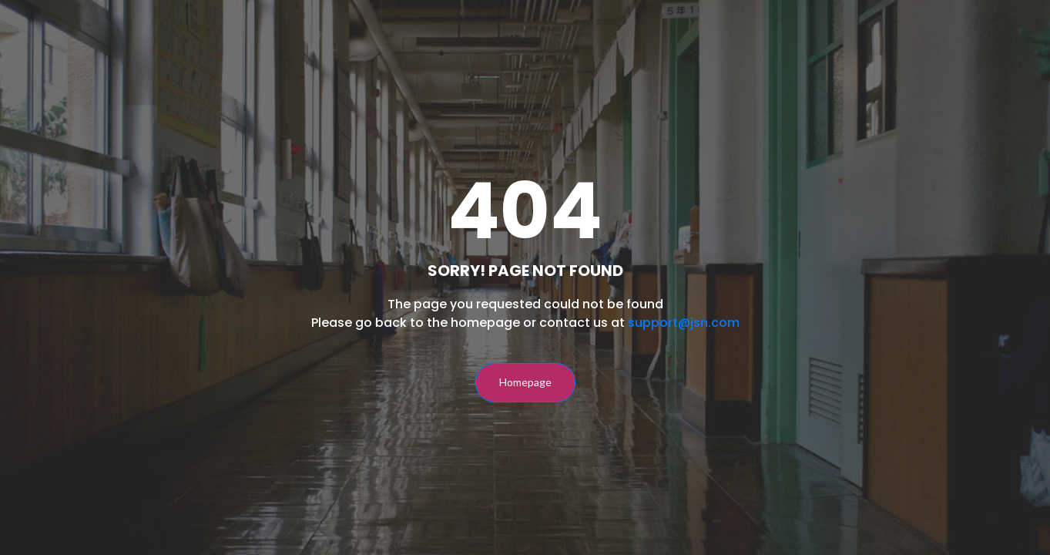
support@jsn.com (684, 322)
